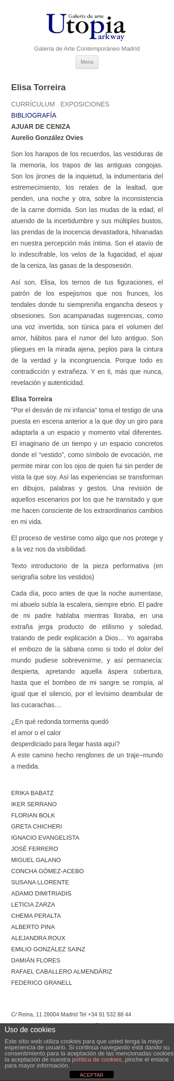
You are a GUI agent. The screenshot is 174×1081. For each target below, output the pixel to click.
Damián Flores (35, 960)
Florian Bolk (33, 815)
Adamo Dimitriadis (41, 893)
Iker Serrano (34, 804)
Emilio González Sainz (48, 949)
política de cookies (97, 1059)
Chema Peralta (36, 915)
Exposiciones (85, 104)
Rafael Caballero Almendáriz (61, 971)
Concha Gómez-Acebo (47, 871)
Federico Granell (41, 982)
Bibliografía (33, 115)
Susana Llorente (40, 882)
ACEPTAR (91, 1075)
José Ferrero (34, 848)
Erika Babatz (32, 792)
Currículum (33, 104)
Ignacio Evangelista (45, 837)
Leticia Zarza (33, 904)
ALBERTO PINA (33, 926)
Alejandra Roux (38, 938)
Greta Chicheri (36, 826)
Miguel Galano (36, 859)
